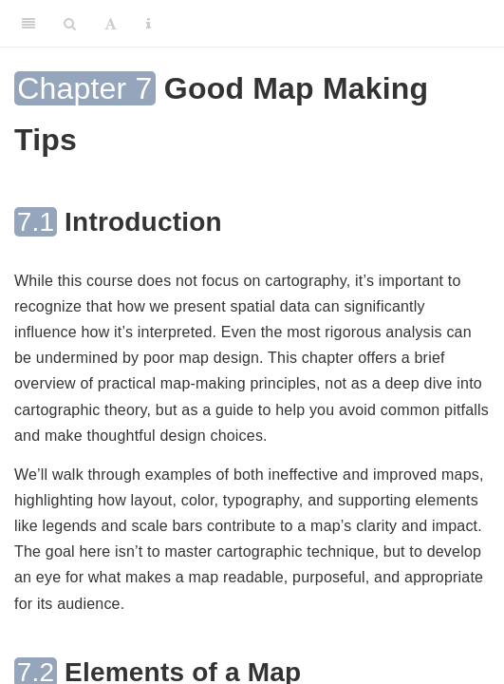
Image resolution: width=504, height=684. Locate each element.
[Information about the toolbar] (148, 24)
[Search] (69, 24)
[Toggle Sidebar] (28, 24)
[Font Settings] (110, 24)
